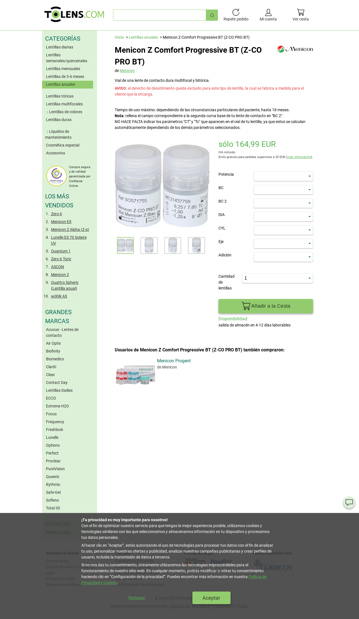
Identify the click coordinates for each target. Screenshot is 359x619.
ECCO (51, 398)
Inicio (119, 37)
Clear (50, 374)
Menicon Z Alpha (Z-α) (70, 229)
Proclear (53, 461)
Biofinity (53, 351)
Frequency (55, 421)
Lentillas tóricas (59, 96)
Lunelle (52, 437)
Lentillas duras (59, 119)
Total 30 (53, 508)
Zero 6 (56, 214)
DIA (221, 214)
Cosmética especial (62, 145)
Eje (221, 241)
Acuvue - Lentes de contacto (62, 332)
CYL (221, 228)
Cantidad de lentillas (226, 282)
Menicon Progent (135, 416)
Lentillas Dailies (59, 390)
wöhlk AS (59, 296)
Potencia (226, 174)
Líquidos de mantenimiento (58, 134)
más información (299, 157)
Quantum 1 (61, 251)
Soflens (52, 500)
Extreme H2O (57, 406)
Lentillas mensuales (63, 68)
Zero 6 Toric (61, 259)
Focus (51, 414)
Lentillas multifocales (64, 104)
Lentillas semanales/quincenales (66, 58)
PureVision (55, 469)
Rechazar (136, 597)
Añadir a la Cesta (265, 306)
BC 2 (222, 201)
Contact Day (57, 382)
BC (221, 188)
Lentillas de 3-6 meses (65, 76)
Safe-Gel (53, 492)
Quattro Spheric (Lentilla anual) (65, 285)
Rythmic (53, 484)
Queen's (52, 476)
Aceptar (211, 598)
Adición (224, 255)
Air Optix (53, 343)
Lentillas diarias (59, 47)
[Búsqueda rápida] (212, 15)
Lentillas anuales (60, 84)
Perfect (52, 453)
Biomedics (55, 359)
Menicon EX (61, 221)
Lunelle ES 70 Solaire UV (69, 240)
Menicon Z (60, 274)
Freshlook (54, 429)
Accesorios (55, 153)
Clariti (51, 367)
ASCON (57, 267)
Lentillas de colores (63, 112)
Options (53, 445)
